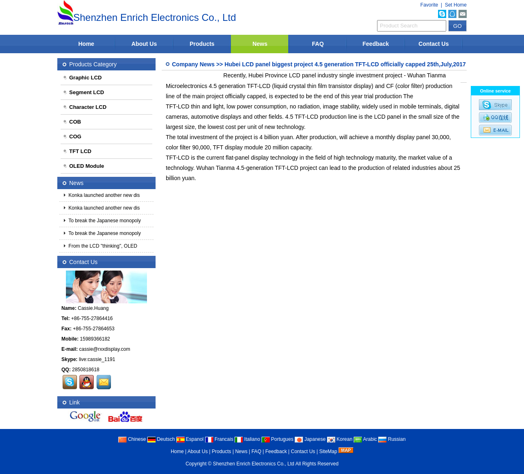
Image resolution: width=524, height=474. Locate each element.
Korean (339, 439)
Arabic (365, 439)
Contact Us (433, 44)
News (260, 44)
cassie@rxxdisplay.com (104, 349)
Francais (219, 439)
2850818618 (85, 369)
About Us (144, 44)
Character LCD (84, 107)
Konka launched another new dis (103, 195)
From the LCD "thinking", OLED (102, 246)
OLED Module (83, 166)
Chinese (132, 439)
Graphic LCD (82, 77)
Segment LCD (83, 92)
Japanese (310, 439)
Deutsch (161, 439)
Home (86, 44)
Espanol (190, 439)
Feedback (376, 44)
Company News (193, 64)
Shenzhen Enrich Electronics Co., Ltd (253, 464)
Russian (392, 439)
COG (72, 136)
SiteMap (328, 451)
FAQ (318, 44)
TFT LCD (77, 151)
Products (202, 44)
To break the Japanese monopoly (104, 220)
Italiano (247, 439)
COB (72, 122)
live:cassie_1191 (97, 359)
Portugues (278, 439)
